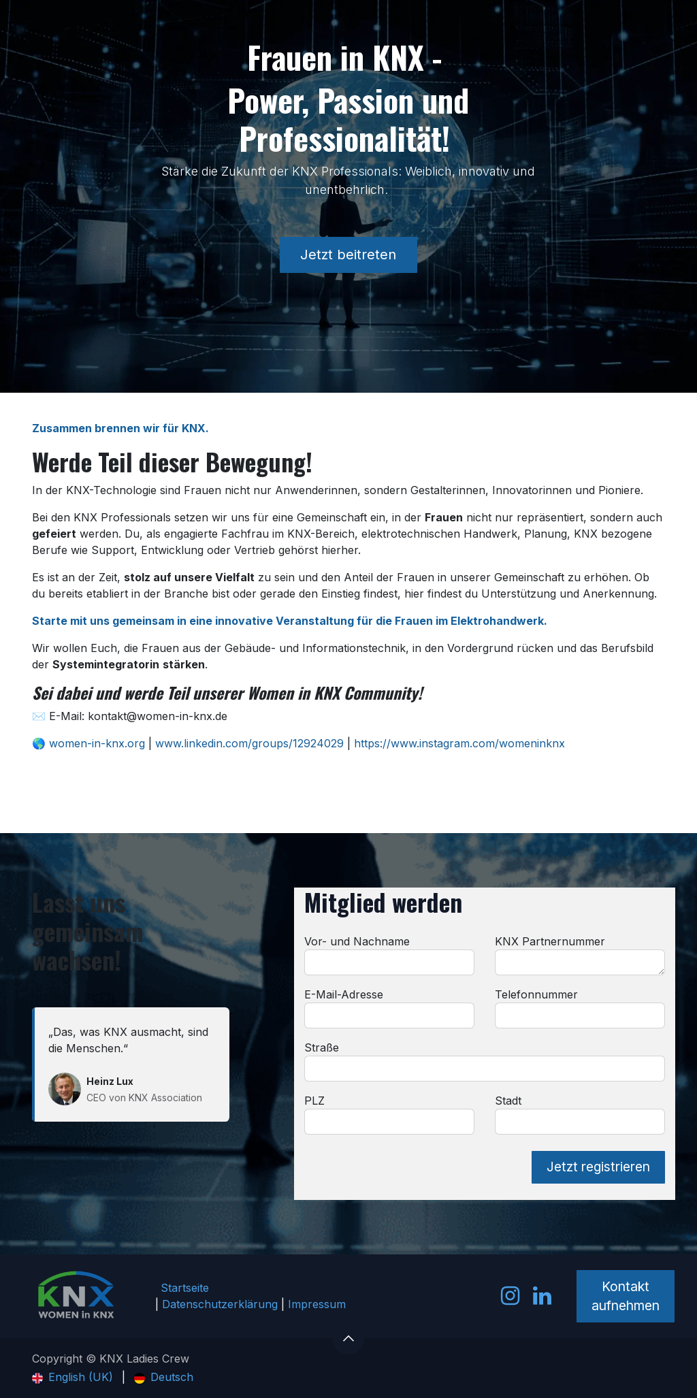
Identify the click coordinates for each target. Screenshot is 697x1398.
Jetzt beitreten (348, 254)
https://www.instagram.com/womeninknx (459, 743)
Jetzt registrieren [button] (598, 1166)
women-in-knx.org (97, 743)
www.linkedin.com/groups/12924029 (249, 743)
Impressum (317, 1304)
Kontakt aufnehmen (625, 1296)
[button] (348, 1338)
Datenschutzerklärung (220, 1304)
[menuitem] (72, 1377)
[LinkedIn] (542, 1296)
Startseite (185, 1288)
